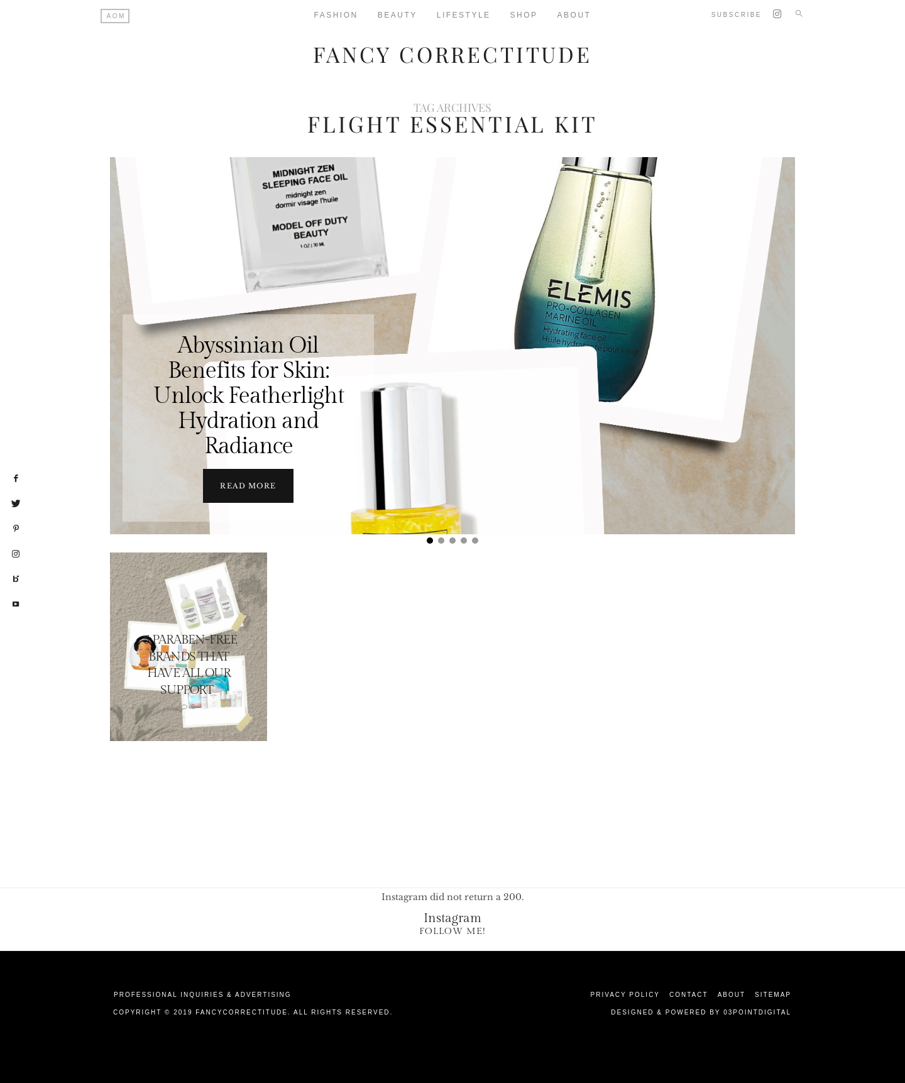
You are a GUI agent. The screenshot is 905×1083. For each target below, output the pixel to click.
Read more (248, 485)
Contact (688, 994)
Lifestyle (464, 15)
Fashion (336, 15)
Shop (524, 15)
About (574, 15)
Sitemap (773, 994)
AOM (116, 16)
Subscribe (736, 14)
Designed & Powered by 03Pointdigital (701, 1011)
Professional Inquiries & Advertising (203, 994)
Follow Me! (452, 930)
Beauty (397, 15)
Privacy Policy (625, 994)
